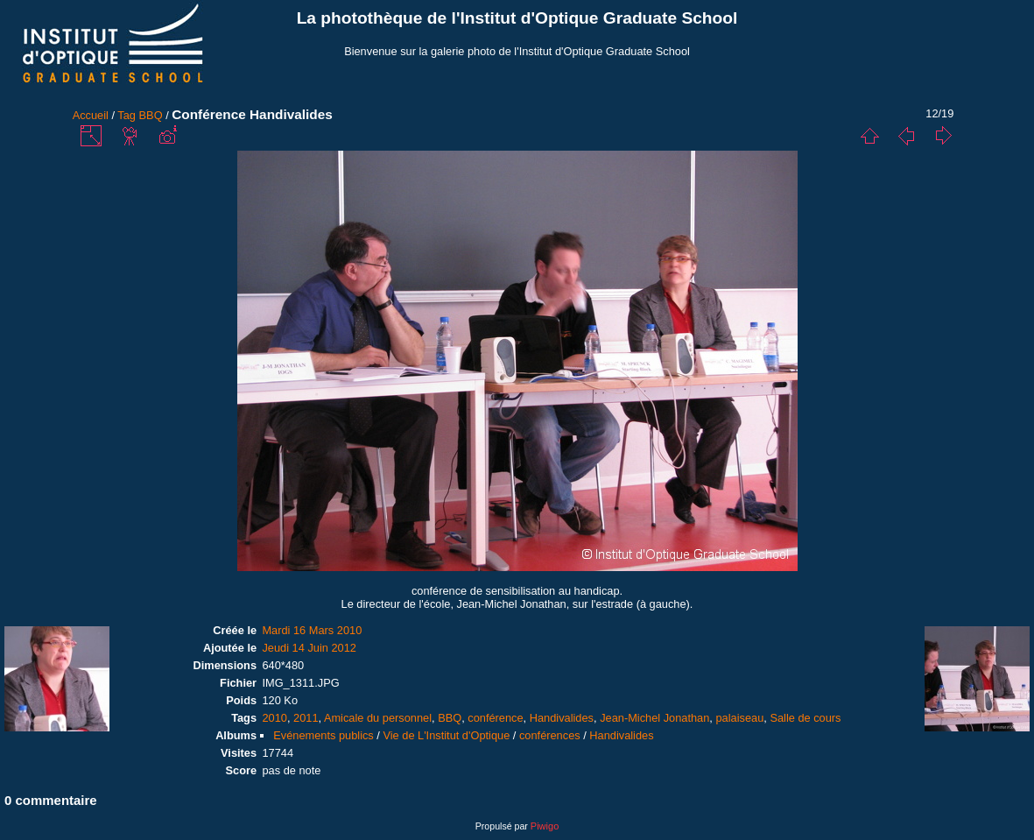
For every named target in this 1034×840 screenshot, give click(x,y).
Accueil (91, 115)
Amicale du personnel (378, 717)
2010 (274, 717)
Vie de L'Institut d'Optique (446, 735)
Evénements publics (323, 735)
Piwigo (545, 826)
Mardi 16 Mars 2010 (312, 630)
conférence (495, 717)
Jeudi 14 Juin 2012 (308, 647)
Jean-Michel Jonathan (654, 717)
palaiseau (739, 717)
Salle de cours (805, 717)
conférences (549, 735)
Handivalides (562, 717)
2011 (305, 717)
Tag (126, 115)
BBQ (151, 115)
